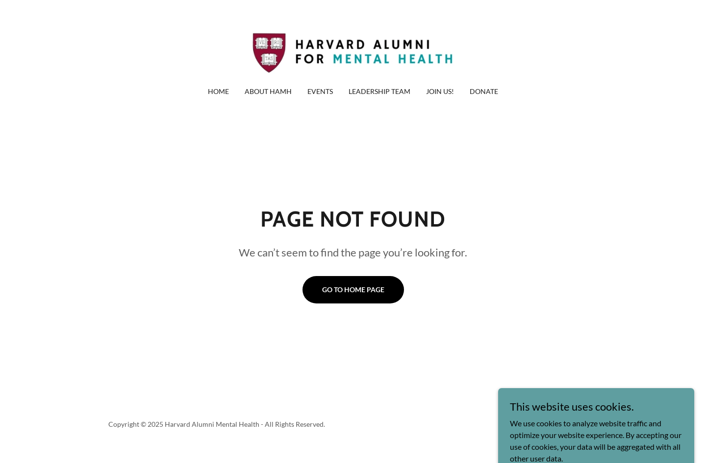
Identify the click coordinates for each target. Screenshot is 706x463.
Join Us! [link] (440, 91)
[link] (353, 49)
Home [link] (218, 91)
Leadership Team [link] (379, 91)
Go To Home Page (353, 289)
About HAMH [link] (268, 91)
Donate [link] (484, 91)
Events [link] (320, 91)
